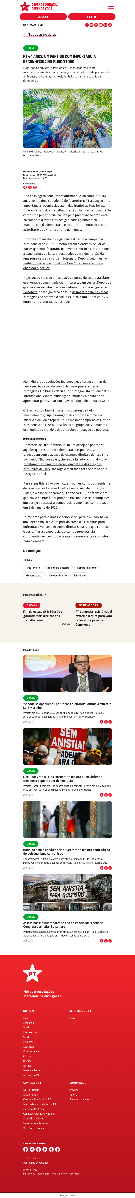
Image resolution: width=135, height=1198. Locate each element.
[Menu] (111, 6)
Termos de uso (31, 1158)
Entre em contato (79, 1099)
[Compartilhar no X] (106, 722)
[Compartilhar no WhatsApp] (35, 187)
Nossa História (31, 1089)
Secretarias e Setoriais (35, 1123)
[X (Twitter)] (96, 25)
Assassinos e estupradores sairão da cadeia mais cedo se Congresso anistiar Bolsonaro (63, 924)
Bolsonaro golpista (58, 567)
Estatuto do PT (31, 1094)
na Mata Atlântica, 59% (91, 297)
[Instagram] (91, 25)
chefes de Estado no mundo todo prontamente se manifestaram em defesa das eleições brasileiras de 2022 (65, 464)
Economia (28, 1022)
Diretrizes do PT (80, 1011)
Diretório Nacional (33, 1118)
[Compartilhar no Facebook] (25, 187)
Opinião (27, 1061)
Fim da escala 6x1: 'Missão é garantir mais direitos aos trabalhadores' (43, 616)
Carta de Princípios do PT (37, 1099)
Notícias (29, 1011)
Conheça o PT (32, 1083)
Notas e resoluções (38, 991)
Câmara (32, 605)
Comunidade (77, 1083)
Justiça (27, 1065)
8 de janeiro (33, 567)
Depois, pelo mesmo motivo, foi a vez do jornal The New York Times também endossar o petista (65, 263)
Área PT (43, 16)
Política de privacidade (36, 1162)
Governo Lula (34, 575)
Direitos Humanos (33, 1051)
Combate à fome (87, 567)
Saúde (26, 1037)
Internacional (30, 1032)
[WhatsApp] (105, 25)
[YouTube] (101, 25)
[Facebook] (87, 25)
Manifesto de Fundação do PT (39, 1104)
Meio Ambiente (58, 575)
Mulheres (28, 1042)
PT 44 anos (80, 575)
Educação (28, 1046)
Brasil (31, 697)
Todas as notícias (39, 34)
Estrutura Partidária (34, 1109)
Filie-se (92, 16)
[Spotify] (110, 25)
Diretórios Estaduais (34, 1128)
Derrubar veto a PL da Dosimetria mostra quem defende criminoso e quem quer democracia (62, 778)
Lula (25, 1018)
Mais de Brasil (31, 650)
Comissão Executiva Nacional (39, 1113)
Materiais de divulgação (42, 996)
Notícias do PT (88, 605)
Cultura (27, 1056)
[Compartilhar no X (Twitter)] (30, 187)
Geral (72, 1018)
